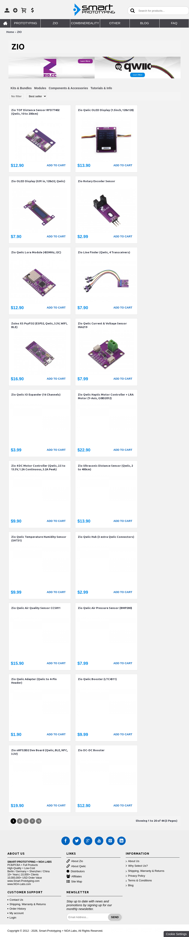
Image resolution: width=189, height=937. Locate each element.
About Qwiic (76, 866)
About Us (132, 861)
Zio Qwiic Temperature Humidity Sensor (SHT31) (38, 538)
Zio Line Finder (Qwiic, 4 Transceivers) (104, 252)
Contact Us (15, 899)
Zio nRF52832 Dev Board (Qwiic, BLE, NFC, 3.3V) (39, 752)
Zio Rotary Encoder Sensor (96, 181)
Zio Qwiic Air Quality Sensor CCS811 (36, 607)
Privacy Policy (135, 876)
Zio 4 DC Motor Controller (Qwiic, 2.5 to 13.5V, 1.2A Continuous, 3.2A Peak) (38, 467)
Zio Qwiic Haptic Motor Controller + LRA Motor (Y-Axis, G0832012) (106, 396)
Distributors (75, 871)
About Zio (74, 861)
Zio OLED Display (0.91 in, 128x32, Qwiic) (38, 181)
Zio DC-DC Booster (91, 750)
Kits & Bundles (21, 88)
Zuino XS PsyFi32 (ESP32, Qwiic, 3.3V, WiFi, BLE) (39, 325)
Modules (40, 88)
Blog (130, 885)
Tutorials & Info (101, 88)
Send (115, 917)
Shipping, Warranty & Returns (145, 871)
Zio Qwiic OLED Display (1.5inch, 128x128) (106, 109)
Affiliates (74, 876)
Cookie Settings (176, 934)
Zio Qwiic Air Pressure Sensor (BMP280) (105, 607)
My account (15, 913)
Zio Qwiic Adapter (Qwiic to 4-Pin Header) (34, 681)
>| (38, 821)
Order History (16, 908)
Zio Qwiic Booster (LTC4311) (97, 679)
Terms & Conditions (139, 880)
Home (10, 32)
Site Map (74, 881)
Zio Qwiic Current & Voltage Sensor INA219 (102, 325)
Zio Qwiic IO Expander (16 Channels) (36, 394)
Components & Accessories (68, 88)
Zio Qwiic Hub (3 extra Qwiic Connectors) (106, 536)
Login (11, 917)
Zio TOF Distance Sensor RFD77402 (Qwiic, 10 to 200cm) (35, 111)
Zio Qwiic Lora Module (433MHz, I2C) (36, 252)
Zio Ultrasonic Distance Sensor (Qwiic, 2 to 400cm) (105, 467)
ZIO (19, 32)
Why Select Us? (137, 866)
